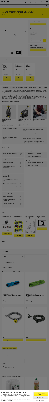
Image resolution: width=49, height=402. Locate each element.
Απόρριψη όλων (40, 397)
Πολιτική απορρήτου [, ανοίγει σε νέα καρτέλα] (8, 400)
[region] (24, 396)
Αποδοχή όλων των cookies (40, 394)
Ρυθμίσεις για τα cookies (41, 400)
